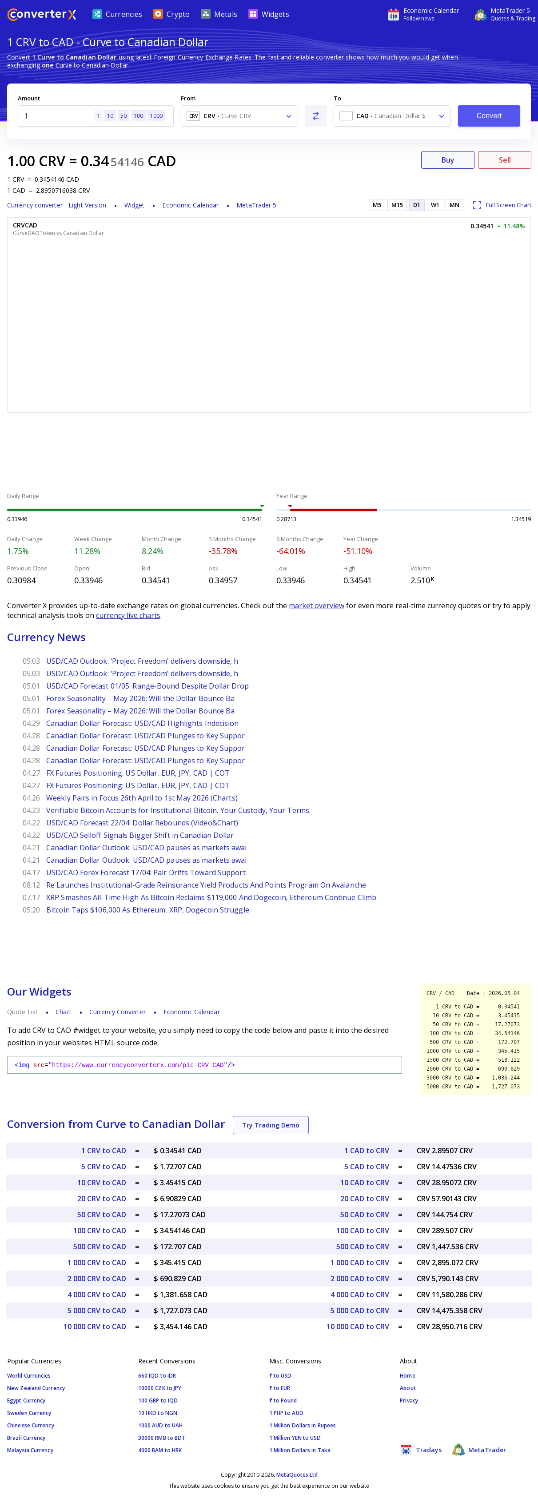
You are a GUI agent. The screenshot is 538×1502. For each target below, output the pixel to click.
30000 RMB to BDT (162, 1438)
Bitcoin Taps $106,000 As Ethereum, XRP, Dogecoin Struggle (147, 910)
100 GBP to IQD (158, 1400)
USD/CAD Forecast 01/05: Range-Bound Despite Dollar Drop (147, 686)
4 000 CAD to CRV (360, 1294)
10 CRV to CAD (101, 1182)
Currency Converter (117, 1012)
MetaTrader (479, 1449)
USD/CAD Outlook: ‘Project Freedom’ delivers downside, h (142, 661)
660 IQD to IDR (157, 1375)
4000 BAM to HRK (160, 1450)
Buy (448, 160)
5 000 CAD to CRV (360, 1310)
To (337, 98)
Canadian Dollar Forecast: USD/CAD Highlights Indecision (142, 723)
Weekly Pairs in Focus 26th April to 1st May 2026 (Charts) (142, 798)
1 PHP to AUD (286, 1413)
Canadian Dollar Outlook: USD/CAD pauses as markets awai (146, 848)
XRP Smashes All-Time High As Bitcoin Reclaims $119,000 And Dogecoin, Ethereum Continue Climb (211, 897)
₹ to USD (280, 1375)
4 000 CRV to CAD (97, 1294)
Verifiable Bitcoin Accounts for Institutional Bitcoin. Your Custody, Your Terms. (178, 810)
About (408, 1388)
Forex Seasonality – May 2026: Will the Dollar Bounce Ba (140, 698)
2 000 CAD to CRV (360, 1278)
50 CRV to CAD (101, 1214)
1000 (156, 116)
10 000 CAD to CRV (358, 1326)
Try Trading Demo (270, 1125)
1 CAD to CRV (366, 1150)
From (188, 98)
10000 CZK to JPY (160, 1388)
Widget (134, 205)
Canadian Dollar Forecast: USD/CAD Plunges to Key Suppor (145, 736)
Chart (64, 1012)
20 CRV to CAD (101, 1198)
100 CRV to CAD (99, 1230)
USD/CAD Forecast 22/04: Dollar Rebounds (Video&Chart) (142, 823)
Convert (489, 116)
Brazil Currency (26, 1438)
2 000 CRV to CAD (97, 1278)
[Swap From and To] (316, 116)
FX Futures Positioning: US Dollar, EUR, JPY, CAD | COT (138, 773)
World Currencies (29, 1375)
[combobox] (239, 116)
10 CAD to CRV (364, 1182)
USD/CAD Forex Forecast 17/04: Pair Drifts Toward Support (146, 872)
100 (138, 116)
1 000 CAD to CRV (360, 1262)
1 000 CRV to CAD (97, 1262)
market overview (316, 605)
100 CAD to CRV (362, 1230)
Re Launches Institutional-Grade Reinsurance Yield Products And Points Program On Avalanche (206, 885)
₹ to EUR (280, 1388)
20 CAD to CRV (364, 1198)
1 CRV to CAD (103, 1150)
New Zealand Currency (36, 1388)
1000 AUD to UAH (160, 1425)
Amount (29, 98)
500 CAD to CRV (362, 1246)
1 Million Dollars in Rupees (302, 1425)
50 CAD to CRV (364, 1214)
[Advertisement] (269, 453)
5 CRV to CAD (103, 1166)
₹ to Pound (283, 1400)
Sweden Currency (29, 1413)
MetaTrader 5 (256, 205)
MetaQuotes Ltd (297, 1474)
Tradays (421, 1449)
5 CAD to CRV (366, 1166)
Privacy (409, 1400)
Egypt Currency (26, 1400)
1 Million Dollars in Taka (300, 1450)
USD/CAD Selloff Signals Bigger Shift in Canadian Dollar (140, 835)
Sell (505, 160)
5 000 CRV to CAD (97, 1310)
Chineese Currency (30, 1425)
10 (110, 116)
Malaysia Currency (30, 1450)
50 (123, 116)
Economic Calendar (190, 205)
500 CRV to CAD (99, 1246)
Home (407, 1375)
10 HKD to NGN (157, 1413)
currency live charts (128, 615)
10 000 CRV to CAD (95, 1326)
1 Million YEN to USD (295, 1438)
